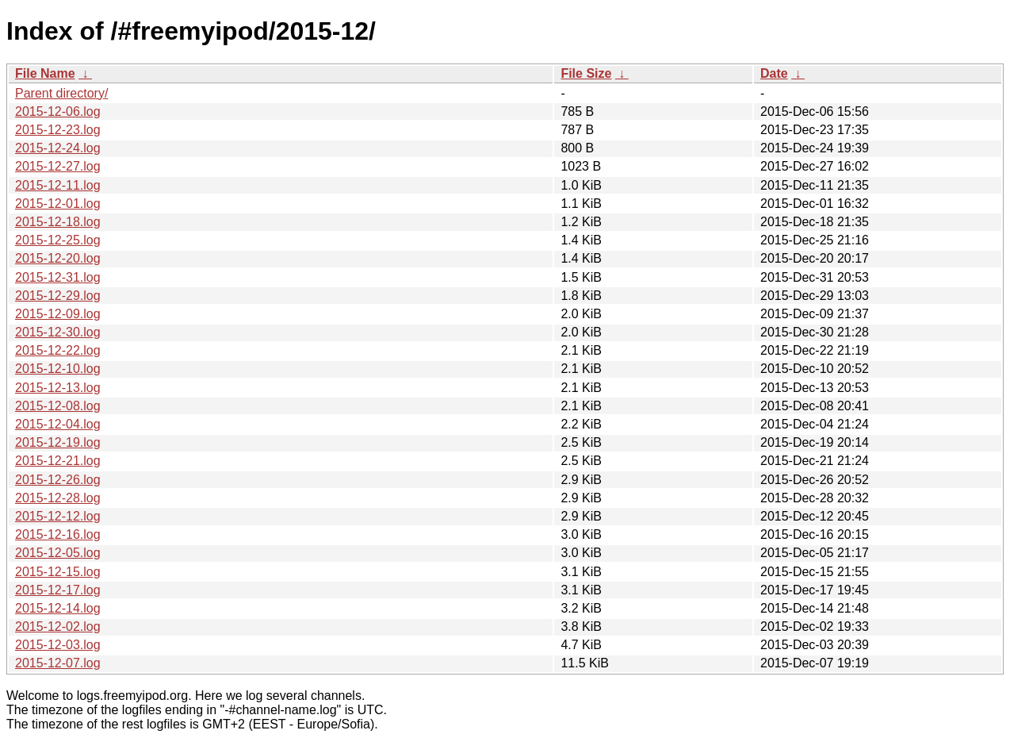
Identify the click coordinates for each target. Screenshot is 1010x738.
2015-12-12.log (58, 516)
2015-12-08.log (58, 406)
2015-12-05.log (58, 552)
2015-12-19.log (58, 442)
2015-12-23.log (58, 129)
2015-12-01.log (58, 203)
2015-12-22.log (58, 350)
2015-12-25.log (58, 240)
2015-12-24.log (58, 148)
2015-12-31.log (58, 277)
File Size (585, 73)
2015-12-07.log (58, 663)
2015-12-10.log (58, 368)
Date (774, 73)
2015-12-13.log (58, 387)
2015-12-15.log (58, 571)
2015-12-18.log (58, 222)
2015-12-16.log (58, 534)
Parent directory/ (61, 93)
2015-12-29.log (58, 295)
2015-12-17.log (58, 590)
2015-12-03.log (58, 645)
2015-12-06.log (58, 111)
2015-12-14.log (58, 608)
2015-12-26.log (58, 479)
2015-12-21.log (58, 460)
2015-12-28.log (58, 498)
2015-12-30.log (58, 332)
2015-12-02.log (58, 626)
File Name (45, 73)
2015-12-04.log (58, 424)
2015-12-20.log (58, 258)
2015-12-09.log (58, 314)
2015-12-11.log (58, 185)
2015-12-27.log (58, 166)
